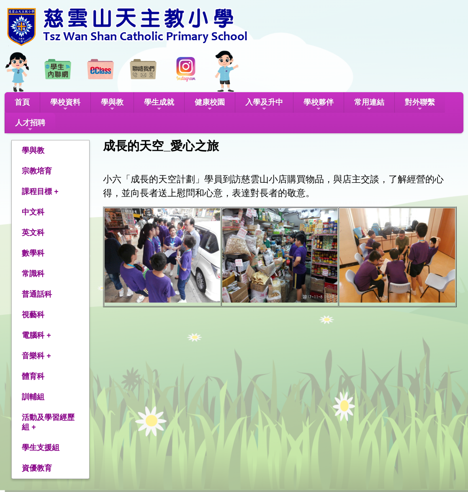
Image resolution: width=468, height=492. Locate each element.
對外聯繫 (420, 105)
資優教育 (37, 468)
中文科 (33, 212)
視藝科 (33, 315)
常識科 (33, 273)
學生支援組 (40, 447)
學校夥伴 (318, 105)
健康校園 (210, 105)
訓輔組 (33, 397)
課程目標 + (40, 191)
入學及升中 (264, 105)
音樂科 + (36, 356)
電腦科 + (36, 335)
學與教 (112, 105)
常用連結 (369, 105)
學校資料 (65, 105)
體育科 (33, 376)
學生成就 (159, 105)
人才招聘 (30, 125)
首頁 (22, 102)
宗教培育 (37, 171)
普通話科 (37, 294)
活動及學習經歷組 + (48, 422)
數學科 (33, 253)
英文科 (33, 232)
